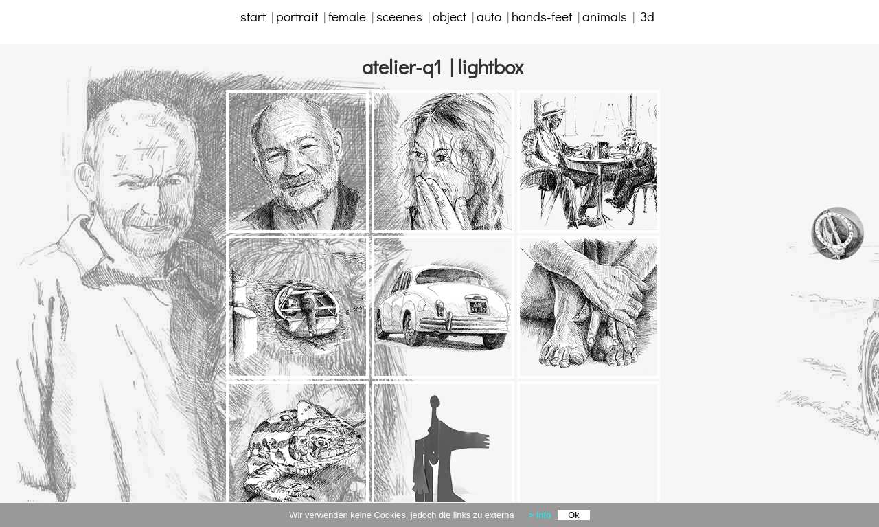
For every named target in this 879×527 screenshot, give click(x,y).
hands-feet (542, 16)
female (350, 16)
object (449, 16)
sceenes (399, 16)
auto (489, 16)
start (255, 16)
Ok (573, 515)
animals (607, 16)
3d (647, 16)
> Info (540, 515)
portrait (297, 16)
